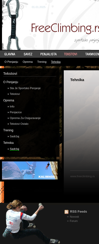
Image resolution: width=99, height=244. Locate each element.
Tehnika (55, 61)
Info (12, 106)
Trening (41, 61)
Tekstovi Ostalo (19, 123)
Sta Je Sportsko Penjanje (25, 88)
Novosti (74, 216)
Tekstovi (15, 93)
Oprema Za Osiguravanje (25, 117)
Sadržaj (14, 136)
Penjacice (16, 112)
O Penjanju (11, 61)
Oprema (28, 61)
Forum (74, 220)
